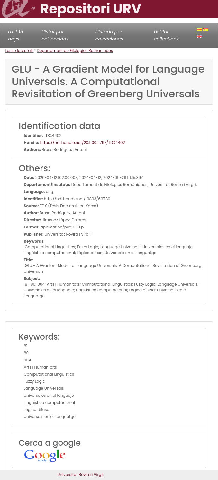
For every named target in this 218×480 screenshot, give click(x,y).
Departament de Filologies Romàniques (75, 50)
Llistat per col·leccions (54, 35)
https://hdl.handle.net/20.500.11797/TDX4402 (82, 142)
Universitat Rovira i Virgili (80, 474)
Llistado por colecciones (109, 35)
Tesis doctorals (19, 50)
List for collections (166, 35)
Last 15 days (15, 35)
